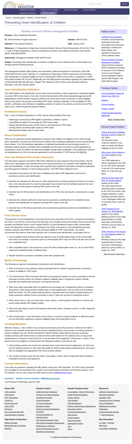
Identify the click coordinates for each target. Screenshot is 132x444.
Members (8, 428)
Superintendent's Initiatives (14, 415)
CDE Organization (11, 398)
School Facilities (74, 418)
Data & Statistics (89, 10)
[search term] (103, 4)
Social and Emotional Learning (47, 429)
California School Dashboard (46, 392)
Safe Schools (72, 415)
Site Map (111, 423)
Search (125, 4)
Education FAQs (105, 398)
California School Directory (108, 392)
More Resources (108, 415)
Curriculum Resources (44, 403)
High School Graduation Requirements (50, 423)
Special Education (74, 421)
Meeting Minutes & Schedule (15, 426)
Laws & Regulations (106, 403)
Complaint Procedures (44, 398)
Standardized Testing (75, 423)
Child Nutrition (73, 400)
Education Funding (43, 406)
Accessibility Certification (108, 428)
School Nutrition (41, 18)
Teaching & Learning (27, 10)
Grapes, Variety (107, 109)
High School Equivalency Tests (47, 420)
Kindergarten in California (45, 426)
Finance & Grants (71, 10)
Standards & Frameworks (45, 432)
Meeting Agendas (11, 423)
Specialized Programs (28, 13)
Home (8, 18)
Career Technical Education (78, 395)
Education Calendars (106, 395)
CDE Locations (10, 392)
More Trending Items (116, 120)
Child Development (74, 403)
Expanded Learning (75, 409)
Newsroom (8, 409)
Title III (70, 429)
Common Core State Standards (47, 395)
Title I (70, 426)
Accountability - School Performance (81, 392)
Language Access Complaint (109, 400)
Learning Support (48, 13)
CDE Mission (9, 395)
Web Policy (103, 426)
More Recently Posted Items (114, 254)
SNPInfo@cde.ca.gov (63, 373)
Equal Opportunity (11, 403)
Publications (103, 409)
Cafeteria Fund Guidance (111, 37)
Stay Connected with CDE (14, 412)
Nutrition (30, 18)
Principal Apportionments (77, 412)
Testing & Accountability (50, 10)
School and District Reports (109, 412)
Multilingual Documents (107, 406)
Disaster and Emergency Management (82, 406)
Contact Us (9, 400)
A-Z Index (102, 423)
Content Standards (43, 400)
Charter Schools (73, 398)
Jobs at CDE (9, 406)
